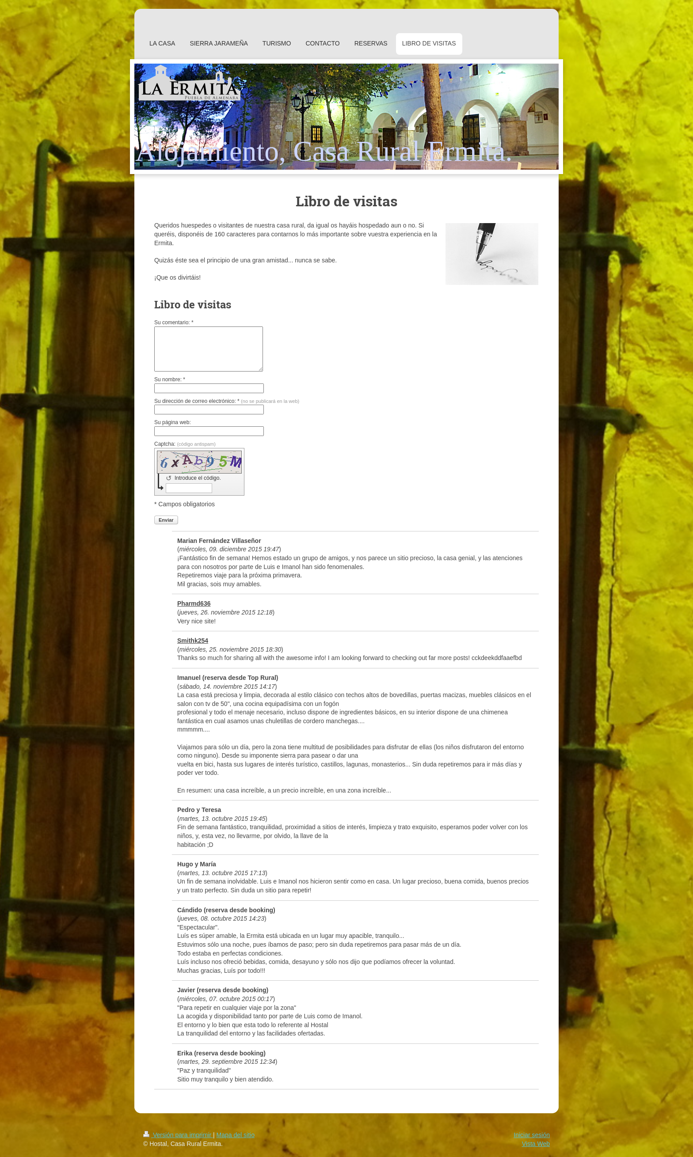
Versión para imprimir (178, 1134)
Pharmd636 (193, 603)
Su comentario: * (174, 322)
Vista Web (536, 1143)
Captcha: (185, 444)
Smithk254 (192, 640)
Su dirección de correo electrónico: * (226, 401)
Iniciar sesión (532, 1134)
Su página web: (172, 422)
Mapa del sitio (236, 1134)
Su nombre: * (169, 379)
